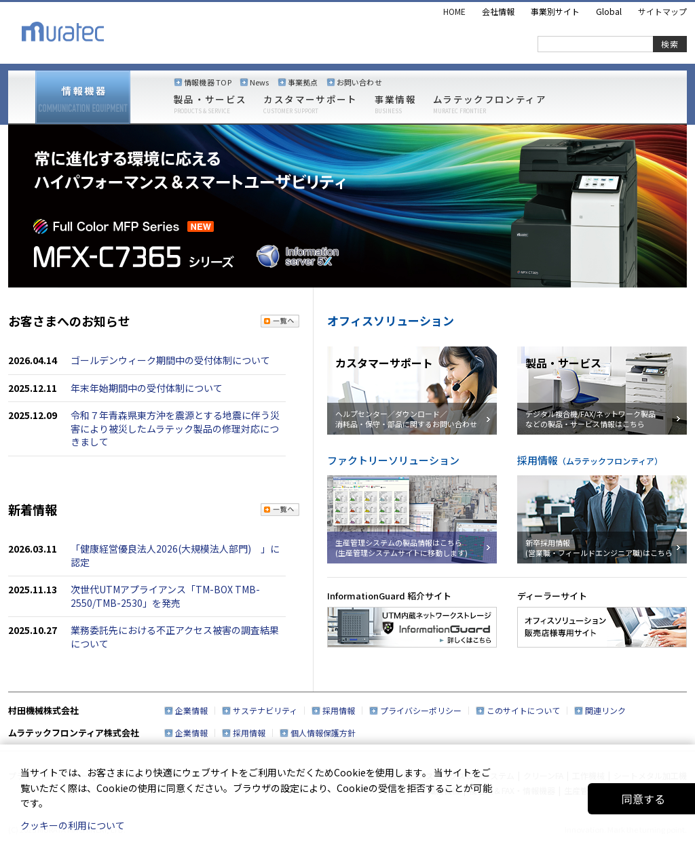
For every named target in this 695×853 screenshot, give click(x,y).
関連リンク (605, 710)
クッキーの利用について (72, 825)
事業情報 (395, 104)
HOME (454, 11)
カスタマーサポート (310, 104)
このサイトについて (523, 710)
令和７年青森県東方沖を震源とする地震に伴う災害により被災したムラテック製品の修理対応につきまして (175, 428)
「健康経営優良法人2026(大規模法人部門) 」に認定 (175, 555)
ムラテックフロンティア (489, 104)
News (259, 82)
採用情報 (338, 710)
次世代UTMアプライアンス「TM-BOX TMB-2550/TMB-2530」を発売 (165, 596)
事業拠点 (303, 82)
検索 (670, 43)
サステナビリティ (265, 710)
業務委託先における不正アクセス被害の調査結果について (175, 636)
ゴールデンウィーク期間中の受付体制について (170, 360)
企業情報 (191, 710)
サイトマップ (662, 11)
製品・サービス (210, 104)
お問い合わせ (359, 82)
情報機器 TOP (207, 82)
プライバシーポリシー (421, 710)
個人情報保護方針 (323, 732)
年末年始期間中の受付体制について (147, 388)
